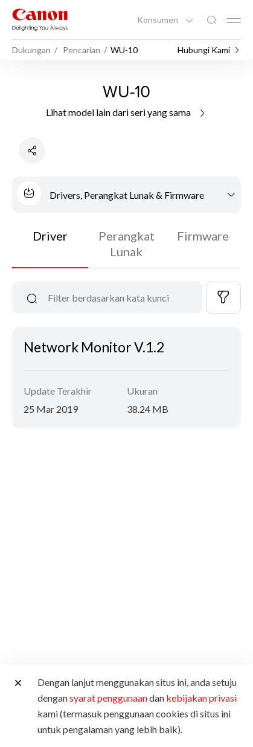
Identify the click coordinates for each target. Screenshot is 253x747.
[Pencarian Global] (211, 20)
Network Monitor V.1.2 (94, 346)
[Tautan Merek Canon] (40, 19)
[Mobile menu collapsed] (233, 20)
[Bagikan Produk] (32, 150)
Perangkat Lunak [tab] (126, 243)
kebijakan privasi (201, 697)
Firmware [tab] (203, 235)
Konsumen (158, 20)
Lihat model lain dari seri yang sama (126, 112)
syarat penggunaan (108, 697)
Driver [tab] (50, 235)
